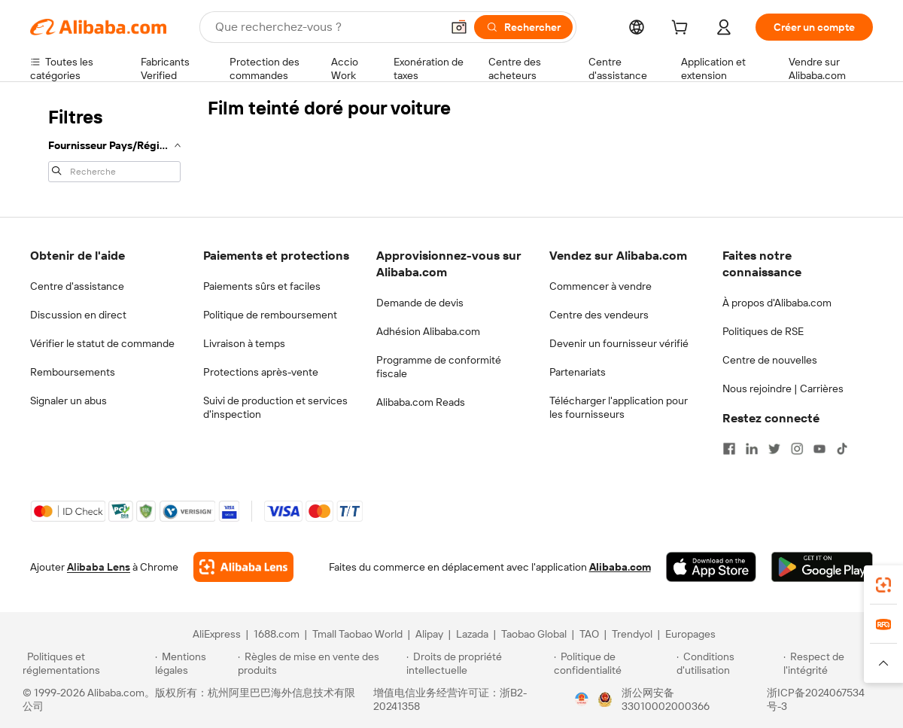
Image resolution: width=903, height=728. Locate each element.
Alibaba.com (620, 567)
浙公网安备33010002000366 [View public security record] (666, 699)
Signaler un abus (68, 400)
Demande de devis (420, 303)
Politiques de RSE (763, 331)
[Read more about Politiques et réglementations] (86, 663)
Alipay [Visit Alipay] (429, 634)
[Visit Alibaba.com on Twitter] (774, 448)
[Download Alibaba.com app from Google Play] (822, 567)
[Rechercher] (523, 27)
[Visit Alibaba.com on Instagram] (797, 448)
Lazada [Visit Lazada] (472, 634)
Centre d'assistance (77, 286)
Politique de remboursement (270, 315)
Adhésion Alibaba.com (428, 331)
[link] (883, 585)
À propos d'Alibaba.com (777, 303)
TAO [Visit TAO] (589, 634)
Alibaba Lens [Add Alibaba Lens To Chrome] (98, 567)
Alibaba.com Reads (420, 402)
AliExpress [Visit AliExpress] (217, 634)
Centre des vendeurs (599, 315)
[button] (459, 27)
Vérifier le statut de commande (102, 343)
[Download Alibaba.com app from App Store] (711, 567)
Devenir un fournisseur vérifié (619, 343)
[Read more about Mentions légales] (194, 663)
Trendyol (632, 634)
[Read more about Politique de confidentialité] (613, 663)
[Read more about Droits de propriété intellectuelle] (477, 663)
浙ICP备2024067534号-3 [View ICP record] (816, 699)
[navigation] (114, 143)
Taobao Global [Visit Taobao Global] (534, 634)
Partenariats (577, 372)
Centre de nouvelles (769, 360)
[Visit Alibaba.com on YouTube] (819, 448)
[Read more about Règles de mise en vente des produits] (320, 663)
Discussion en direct (78, 315)
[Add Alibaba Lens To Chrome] (243, 567)
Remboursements (72, 372)
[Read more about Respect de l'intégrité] (831, 663)
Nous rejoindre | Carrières (783, 388)
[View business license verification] (581, 699)
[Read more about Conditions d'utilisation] (727, 663)
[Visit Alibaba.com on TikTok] (842, 448)
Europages (690, 634)
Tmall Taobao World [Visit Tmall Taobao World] (357, 634)
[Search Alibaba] (326, 27)
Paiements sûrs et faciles (262, 286)
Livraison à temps (244, 343)
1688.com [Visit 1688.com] (276, 634)
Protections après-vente (260, 372)
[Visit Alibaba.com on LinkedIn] (752, 448)
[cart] (682, 29)
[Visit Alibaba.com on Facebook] (729, 448)
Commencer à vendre (600, 286)
